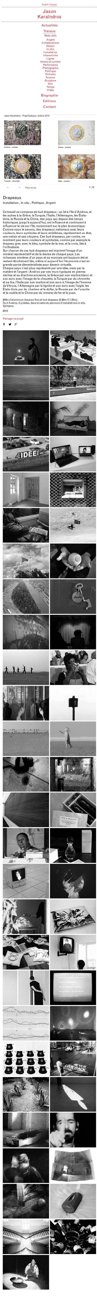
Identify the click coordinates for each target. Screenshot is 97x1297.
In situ (50, 49)
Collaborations (50, 43)
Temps (50, 87)
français (53, 5)
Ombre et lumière (50, 62)
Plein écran (30, 188)
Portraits (50, 74)
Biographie (49, 95)
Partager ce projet (13, 318)
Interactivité (50, 55)
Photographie (50, 68)
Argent (50, 40)
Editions (49, 101)
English (45, 5)
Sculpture (50, 81)
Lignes (50, 59)
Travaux (49, 31)
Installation (50, 52)
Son (50, 84)
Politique (50, 71)
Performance (50, 65)
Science (50, 77)
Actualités (49, 25)
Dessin (50, 46)
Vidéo (50, 90)
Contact (49, 107)
